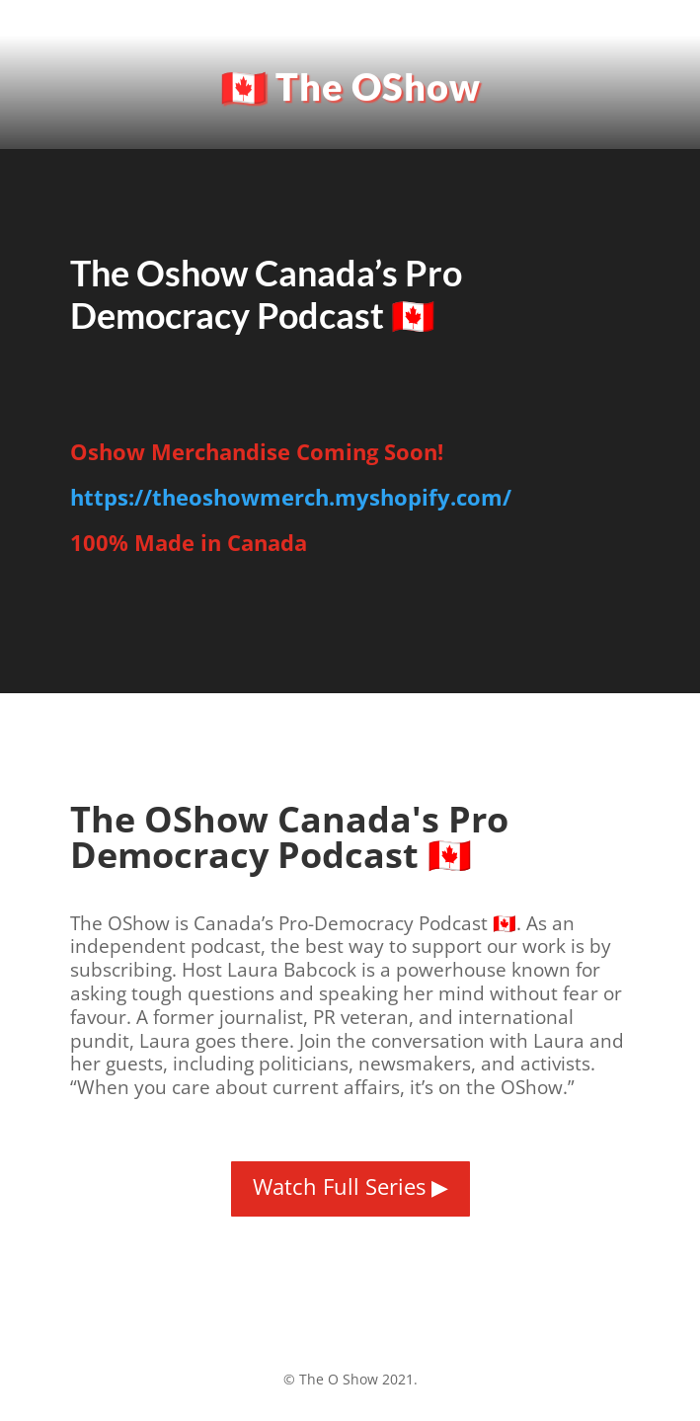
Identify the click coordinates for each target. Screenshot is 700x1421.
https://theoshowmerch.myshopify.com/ (290, 497)
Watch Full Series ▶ (350, 1186)
